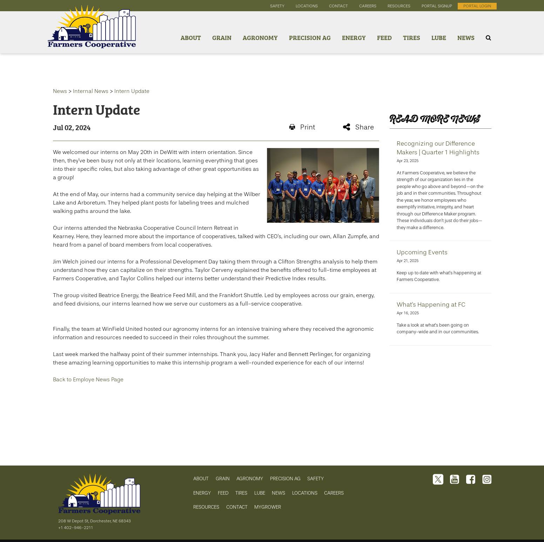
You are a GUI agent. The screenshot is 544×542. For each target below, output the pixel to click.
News (466, 37)
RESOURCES (206, 507)
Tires (411, 37)
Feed (384, 37)
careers (367, 6)
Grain (221, 37)
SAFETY (315, 479)
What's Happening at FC (431, 304)
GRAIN (223, 479)
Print (302, 127)
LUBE (259, 493)
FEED (223, 493)
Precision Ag (310, 37)
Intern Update (131, 91)
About (191, 37)
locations (307, 6)
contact (338, 6)
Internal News (90, 91)
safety (277, 6)
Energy (354, 37)
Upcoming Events (422, 252)
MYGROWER (267, 507)
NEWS (278, 493)
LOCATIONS (304, 493)
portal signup (437, 6)
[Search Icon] (488, 38)
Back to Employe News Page (88, 379)
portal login (477, 6)
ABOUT (201, 479)
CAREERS (334, 493)
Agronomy (260, 37)
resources (399, 6)
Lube (438, 37)
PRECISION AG (285, 479)
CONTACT (237, 507)
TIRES (241, 493)
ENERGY (202, 493)
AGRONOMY (249, 479)
